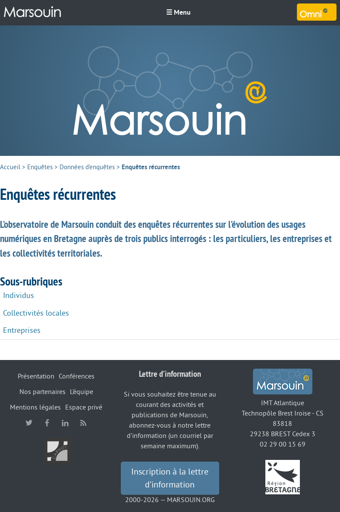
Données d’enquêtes (87, 167)
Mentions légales (35, 407)
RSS (83, 423)
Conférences (76, 376)
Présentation (36, 376)
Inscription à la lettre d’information (169, 478)
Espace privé (83, 407)
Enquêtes (40, 167)
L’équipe (81, 392)
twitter (29, 423)
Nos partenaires (42, 392)
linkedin (65, 423)
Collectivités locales (36, 313)
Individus (18, 295)
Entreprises (22, 330)
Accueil (10, 167)
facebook (47, 423)
